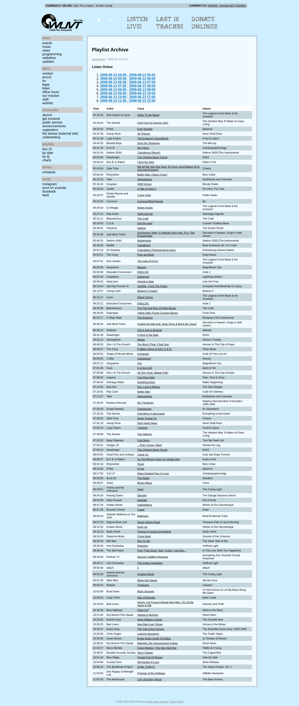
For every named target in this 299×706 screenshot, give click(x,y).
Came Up (142, 454)
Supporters (50, 130)
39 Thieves (143, 133)
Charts (46, 160)
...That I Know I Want (149, 445)
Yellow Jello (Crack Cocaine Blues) (157, 312)
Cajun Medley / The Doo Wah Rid (156, 647)
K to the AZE (144, 368)
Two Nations (144, 434)
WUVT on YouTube (54, 187)
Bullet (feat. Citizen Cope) (152, 174)
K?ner (140, 468)
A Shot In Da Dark (147, 334)
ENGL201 (143, 272)
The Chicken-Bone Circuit (152, 157)
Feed (45, 195)
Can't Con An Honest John (152, 122)
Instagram (49, 184)
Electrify (142, 495)
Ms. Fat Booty (145, 402)
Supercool (143, 276)
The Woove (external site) (60, 133)
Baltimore (142, 516)
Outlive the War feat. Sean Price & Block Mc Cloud (166, 324)
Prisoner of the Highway (151, 673)
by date (47, 153)
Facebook (49, 191)
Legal (45, 84)
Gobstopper (144, 358)
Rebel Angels (145, 207)
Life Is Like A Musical (149, 330)
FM (44, 81)
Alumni (47, 115)
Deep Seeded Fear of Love (153, 473)
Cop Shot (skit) (146, 377)
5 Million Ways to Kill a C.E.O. (154, 349)
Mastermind (144, 240)
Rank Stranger (145, 591)
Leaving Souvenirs (148, 633)
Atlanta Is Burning (147, 614)
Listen (46, 88)
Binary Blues (144, 482)
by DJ (45, 156)
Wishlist (47, 103)
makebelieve (144, 504)
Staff (45, 99)
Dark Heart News (147, 423)
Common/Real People (150, 201)
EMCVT (46, 77)
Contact (47, 73)
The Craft (142, 218)
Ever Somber (145, 129)
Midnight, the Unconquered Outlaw (157, 643)
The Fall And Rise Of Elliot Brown (156, 308)
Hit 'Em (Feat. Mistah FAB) (152, 372)
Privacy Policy (176, 701)
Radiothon (49, 58)
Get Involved (51, 118)
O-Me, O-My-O (146, 666)
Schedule (49, 172)
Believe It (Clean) (147, 290)
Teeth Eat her (145, 213)
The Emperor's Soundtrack (153, 138)
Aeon (140, 489)
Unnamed (143, 353)
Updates (48, 61)
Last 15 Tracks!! (169, 22)
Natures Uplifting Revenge (152, 556)
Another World (145, 574)
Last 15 (47, 149)
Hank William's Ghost (149, 619)
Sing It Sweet (145, 652)
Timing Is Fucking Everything (154, 531)
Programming (52, 54)
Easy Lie (142, 526)
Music (46, 47)
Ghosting (142, 545)
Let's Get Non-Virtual (149, 679)
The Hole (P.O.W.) (148, 261)
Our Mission (50, 95)
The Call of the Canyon (150, 629)
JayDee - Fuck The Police (152, 286)
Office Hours (50, 92)
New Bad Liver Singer (150, 624)
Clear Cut (142, 610)
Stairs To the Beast (148, 115)
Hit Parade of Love (148, 662)
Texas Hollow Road (148, 522)
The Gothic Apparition (150, 563)
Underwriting (51, 137)
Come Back (144, 536)
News (46, 50)
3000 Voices (144, 184)
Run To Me (143, 541)
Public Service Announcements (54, 124)
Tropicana (143, 585)
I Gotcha (142, 427)
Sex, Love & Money (148, 386)
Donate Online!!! (205, 22)
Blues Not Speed (147, 580)
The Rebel (143, 478)
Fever (140, 464)
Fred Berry (143, 440)
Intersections (144, 179)
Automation (98, 59)
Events (47, 43)
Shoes (141, 339)
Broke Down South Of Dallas (154, 638)
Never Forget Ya (146, 418)
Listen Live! (137, 22)
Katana (141, 228)
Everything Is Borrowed (151, 413)
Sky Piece (143, 147)
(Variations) (144, 245)
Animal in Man (145, 281)
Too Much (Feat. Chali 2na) (153, 344)
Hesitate (142, 500)
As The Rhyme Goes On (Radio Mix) (158, 459)
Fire (139, 363)
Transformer (144, 408)
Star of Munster (146, 597)
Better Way (143, 391)
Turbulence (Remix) (148, 152)
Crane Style (144, 195)
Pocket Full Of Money (149, 657)
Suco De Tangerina (148, 143)
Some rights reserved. (157, 701)
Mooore (141, 267)
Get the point (144, 223)
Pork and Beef (145, 254)
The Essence (145, 317)
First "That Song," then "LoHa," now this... (161, 550)
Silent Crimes (145, 297)
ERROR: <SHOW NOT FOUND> (227, 5)
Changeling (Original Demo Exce (156, 250)
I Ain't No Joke (145, 162)
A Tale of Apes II (146, 188)
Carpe (141, 509)
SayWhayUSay (146, 382)
